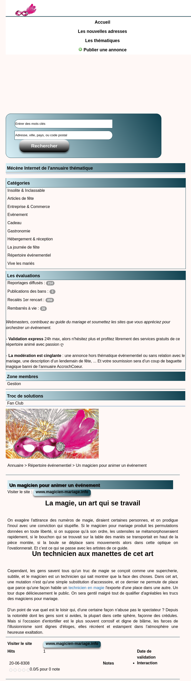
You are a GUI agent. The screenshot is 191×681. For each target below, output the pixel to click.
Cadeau (14, 223)
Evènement (17, 214)
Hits (11, 651)
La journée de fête (23, 247)
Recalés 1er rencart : (30, 300)
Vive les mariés (20, 263)
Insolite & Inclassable (26, 190)
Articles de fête (20, 198)
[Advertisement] (95, 71)
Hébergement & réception (30, 239)
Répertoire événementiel (29, 255)
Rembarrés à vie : (27, 308)
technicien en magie (86, 588)
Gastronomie (18, 231)
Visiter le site (19, 643)
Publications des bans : (31, 291)
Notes (108, 663)
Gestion (14, 384)
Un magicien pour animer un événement (111, 465)
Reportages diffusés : (30, 283)
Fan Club (15, 403)
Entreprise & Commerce (28, 206)
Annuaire (15, 465)
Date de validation (146, 654)
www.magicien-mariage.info (62, 492)
